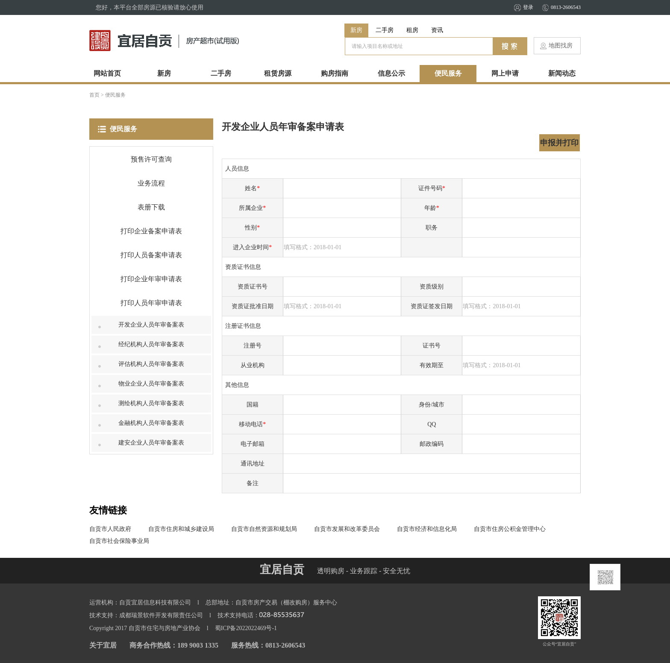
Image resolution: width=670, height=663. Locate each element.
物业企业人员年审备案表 (151, 383)
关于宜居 (103, 645)
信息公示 (391, 73)
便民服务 (448, 73)
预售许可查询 (151, 159)
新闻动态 (562, 73)
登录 (528, 7)
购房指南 (334, 73)
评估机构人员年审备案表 (151, 364)
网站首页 (107, 73)
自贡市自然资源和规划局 (264, 529)
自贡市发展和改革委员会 (347, 529)
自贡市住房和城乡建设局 (181, 529)
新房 (356, 30)
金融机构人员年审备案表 (151, 423)
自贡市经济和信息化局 (427, 529)
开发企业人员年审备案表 (151, 324)
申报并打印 (559, 142)
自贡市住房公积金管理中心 (510, 529)
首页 (94, 95)
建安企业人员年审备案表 (151, 442)
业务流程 (151, 183)
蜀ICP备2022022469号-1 (246, 628)
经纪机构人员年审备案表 (151, 344)
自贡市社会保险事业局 (119, 541)
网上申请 (505, 73)
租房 (412, 30)
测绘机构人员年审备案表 (151, 403)
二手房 (385, 30)
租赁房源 (277, 73)
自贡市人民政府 (110, 529)
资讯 (437, 30)
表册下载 (151, 207)
